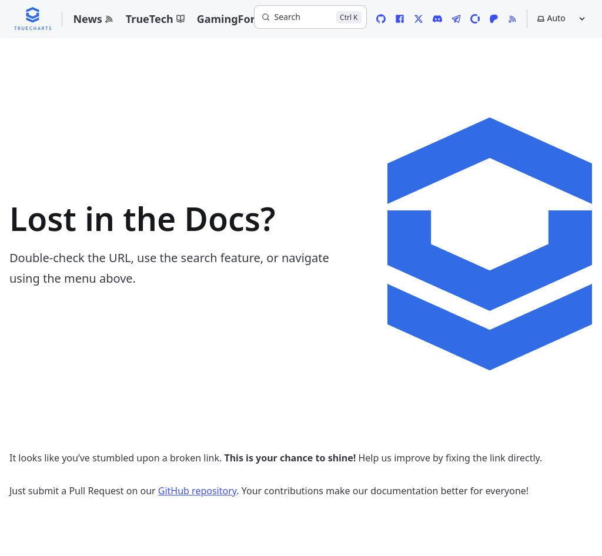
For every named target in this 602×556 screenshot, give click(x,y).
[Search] (310, 17)
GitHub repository (197, 490)
